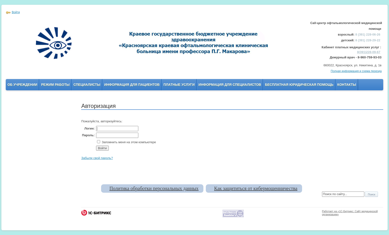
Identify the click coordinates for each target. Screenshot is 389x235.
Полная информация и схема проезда (356, 71)
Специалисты (86, 85)
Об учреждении (22, 85)
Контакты (346, 85)
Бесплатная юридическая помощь (299, 85)
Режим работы (55, 85)
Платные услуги (179, 85)
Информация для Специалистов (230, 85)
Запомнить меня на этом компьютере (128, 142)
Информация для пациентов (132, 85)
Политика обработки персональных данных (154, 188)
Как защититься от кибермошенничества (255, 188)
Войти (16, 12)
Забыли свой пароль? (97, 158)
